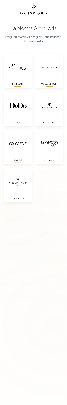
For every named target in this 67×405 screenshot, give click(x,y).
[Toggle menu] (6, 9)
